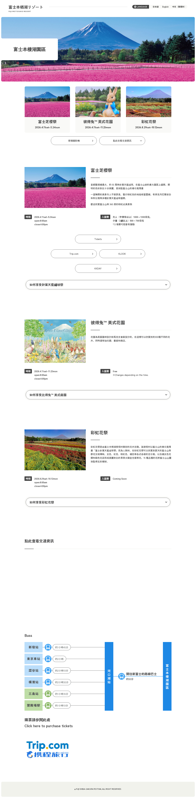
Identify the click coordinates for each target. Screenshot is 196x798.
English (165, 6)
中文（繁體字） (179, 6)
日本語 (156, 6)
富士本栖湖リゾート (26, 8)
